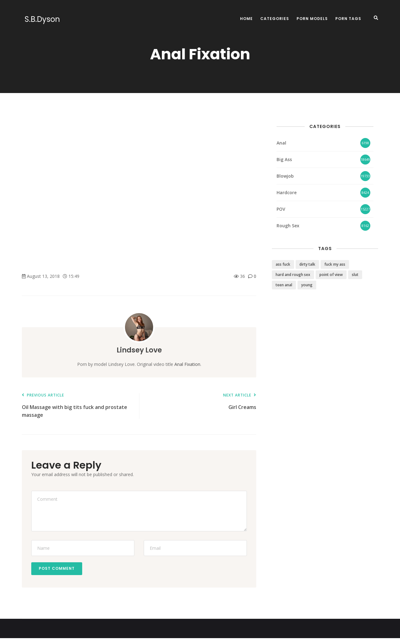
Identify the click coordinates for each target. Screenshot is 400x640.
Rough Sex (288, 226)
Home (246, 18)
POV (281, 209)
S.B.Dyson (39, 19)
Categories (274, 18)
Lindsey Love (139, 350)
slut (355, 274)
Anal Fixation (187, 364)
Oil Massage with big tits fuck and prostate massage (77, 405)
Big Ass (284, 159)
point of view (331, 274)
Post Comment (59, 569)
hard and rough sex (293, 274)
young (306, 285)
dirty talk (307, 264)
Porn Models (312, 18)
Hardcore (287, 192)
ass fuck (283, 264)
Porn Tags (348, 18)
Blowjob (285, 176)
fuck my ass (334, 264)
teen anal (284, 285)
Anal (281, 143)
